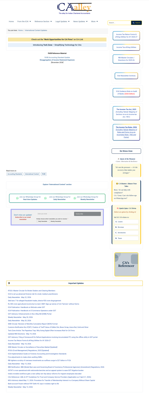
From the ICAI (22, 21)
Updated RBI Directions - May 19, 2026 (22, 334)
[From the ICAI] (29, 21)
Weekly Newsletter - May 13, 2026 (20, 387)
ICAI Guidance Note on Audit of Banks (126, 92)
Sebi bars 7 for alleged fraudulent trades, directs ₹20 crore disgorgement (34, 301)
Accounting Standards (15, 174)
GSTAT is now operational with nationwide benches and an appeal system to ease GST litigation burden (46, 370)
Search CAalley (113, 19)
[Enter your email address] (54, 214)
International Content (32, 174)
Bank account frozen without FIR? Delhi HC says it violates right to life (33, 384)
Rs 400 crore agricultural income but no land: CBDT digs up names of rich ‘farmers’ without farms (43, 304)
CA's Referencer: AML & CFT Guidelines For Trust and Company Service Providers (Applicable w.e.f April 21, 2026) (49, 377)
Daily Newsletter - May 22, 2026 (19, 297)
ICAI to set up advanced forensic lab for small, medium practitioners (33, 294)
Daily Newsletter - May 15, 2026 (19, 364)
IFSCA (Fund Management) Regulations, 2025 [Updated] (28, 350)
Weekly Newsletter (56, 221)
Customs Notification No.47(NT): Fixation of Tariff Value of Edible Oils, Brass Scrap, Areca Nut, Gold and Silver (48, 327)
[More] (97, 21)
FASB (43, 174)
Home (11, 21)
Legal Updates (61, 21)
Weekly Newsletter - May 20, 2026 (20, 317)
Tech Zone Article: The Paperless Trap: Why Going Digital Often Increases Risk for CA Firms (41, 331)
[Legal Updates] (68, 21)
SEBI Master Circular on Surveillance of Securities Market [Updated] (32, 347)
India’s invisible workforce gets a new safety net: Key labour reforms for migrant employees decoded (44, 374)
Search (136, 23)
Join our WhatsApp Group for (30, 198)
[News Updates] (86, 21)
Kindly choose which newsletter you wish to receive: (52, 219)
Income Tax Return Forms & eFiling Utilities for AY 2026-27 (126, 35)
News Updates (79, 21)
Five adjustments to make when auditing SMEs (25, 357)
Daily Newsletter (42, 221)
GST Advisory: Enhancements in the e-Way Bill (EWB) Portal (29, 314)
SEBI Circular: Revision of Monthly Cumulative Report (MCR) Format (33, 324)
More (93, 21)
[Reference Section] (50, 21)
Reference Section (42, 21)
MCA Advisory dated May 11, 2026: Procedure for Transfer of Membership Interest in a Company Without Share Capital (51, 380)
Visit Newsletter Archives (126, 76)
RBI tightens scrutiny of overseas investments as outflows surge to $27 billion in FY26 (39, 360)
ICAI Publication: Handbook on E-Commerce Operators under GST (32, 311)
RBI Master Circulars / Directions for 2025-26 (126, 59)
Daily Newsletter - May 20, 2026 (19, 321)
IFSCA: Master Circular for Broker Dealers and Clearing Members (31, 291)
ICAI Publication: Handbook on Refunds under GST (26, 307)
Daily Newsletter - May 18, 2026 (19, 344)
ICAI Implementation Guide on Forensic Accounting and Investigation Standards (37, 354)
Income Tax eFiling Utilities (126, 47)
